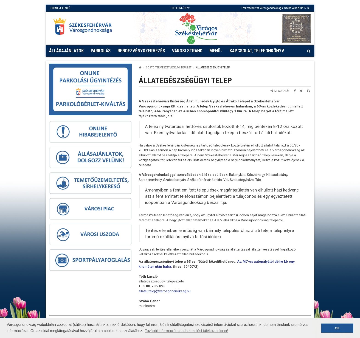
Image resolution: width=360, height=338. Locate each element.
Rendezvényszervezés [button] (141, 51)
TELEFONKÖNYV (180, 8)
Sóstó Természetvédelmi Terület (168, 67)
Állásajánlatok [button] (66, 51)
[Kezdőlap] (140, 67)
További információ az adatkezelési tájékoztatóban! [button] (186, 331)
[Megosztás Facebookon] (294, 91)
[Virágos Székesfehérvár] (196, 28)
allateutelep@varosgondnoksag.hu (165, 291)
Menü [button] (216, 52)
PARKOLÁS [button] (101, 51)
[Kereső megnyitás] (308, 51)
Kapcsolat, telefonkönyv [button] (257, 51)
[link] (165, 291)
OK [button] (337, 328)
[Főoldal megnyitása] (85, 28)
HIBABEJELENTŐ (60, 8)
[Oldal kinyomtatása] (308, 91)
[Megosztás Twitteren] (301, 91)
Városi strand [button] (187, 51)
